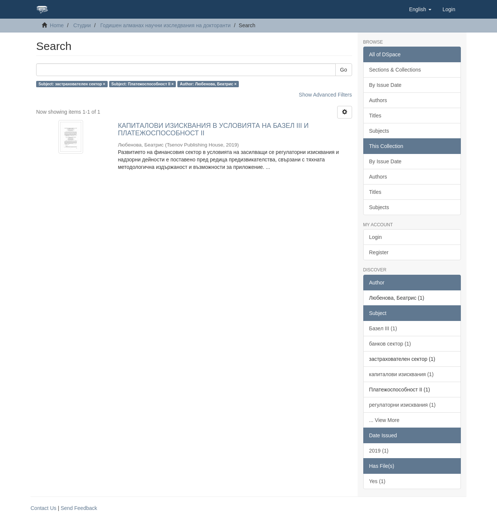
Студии (82, 25)
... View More (384, 420)
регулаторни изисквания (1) (402, 405)
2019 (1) (379, 451)
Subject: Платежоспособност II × (142, 84)
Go (343, 70)
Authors (378, 100)
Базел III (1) (383, 328)
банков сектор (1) (390, 344)
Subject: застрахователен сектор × (71, 84)
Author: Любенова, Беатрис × (208, 84)
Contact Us (43, 508)
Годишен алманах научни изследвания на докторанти (165, 25)
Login (375, 237)
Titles (375, 116)
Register (379, 252)
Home (57, 25)
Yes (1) (377, 481)
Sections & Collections (395, 70)
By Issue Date (385, 85)
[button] (420, 9)
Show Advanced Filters (325, 95)
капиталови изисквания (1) (401, 374)
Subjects (379, 131)
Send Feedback (79, 508)
